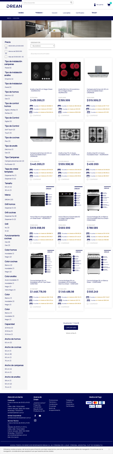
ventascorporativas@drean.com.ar (19, 417)
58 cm (7, 380)
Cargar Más (71, 328)
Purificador (8, 164)
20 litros (8, 327)
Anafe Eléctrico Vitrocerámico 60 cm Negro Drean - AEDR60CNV (68, 91)
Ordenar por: (36, 42)
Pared (7, 67)
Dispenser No (9, 175)
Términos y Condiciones (53, 403)
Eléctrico (8, 95)
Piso (6, 141)
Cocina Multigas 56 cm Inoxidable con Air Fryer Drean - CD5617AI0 (41, 283)
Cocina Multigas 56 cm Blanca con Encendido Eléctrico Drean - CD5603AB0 (98, 219)
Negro (7, 257)
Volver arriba (71, 334)
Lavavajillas (66, 13)
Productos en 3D (39, 411)
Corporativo (70, 404)
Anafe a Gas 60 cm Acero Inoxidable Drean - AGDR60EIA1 (97, 154)
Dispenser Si (9, 178)
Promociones (53, 400)
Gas (6, 98)
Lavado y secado (22, 13)
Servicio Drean (93, 13)
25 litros (7, 331)
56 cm (7, 354)
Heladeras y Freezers (40, 13)
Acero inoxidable (10, 280)
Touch (7, 133)
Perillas (7, 113)
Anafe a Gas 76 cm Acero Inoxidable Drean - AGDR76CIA (68, 154)
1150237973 (19, 410)
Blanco (7, 265)
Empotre (8, 79)
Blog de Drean (38, 409)
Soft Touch (9, 129)
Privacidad (52, 406)
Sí (5, 231)
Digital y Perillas (10, 109)
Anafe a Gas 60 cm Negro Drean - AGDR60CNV (41, 90)
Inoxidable (8, 253)
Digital (7, 121)
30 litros (8, 334)
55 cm (7, 351)
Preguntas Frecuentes (37, 406)
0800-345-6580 (24, 408)
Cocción (55, 13)
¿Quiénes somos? (39, 403)
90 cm (7, 190)
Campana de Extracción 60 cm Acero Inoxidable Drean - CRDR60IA (41, 155)
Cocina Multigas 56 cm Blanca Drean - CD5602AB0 (97, 282)
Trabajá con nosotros (70, 401)
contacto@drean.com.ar (16, 412)
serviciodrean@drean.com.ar (17, 435)
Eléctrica (8, 149)
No (6, 227)
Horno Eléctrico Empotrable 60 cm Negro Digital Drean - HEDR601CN (69, 219)
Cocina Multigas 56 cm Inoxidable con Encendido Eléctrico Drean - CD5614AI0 (68, 283)
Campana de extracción (13, 161)
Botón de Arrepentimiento (54, 409)
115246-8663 (20, 406)
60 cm (7, 187)
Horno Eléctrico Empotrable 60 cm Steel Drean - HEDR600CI (41, 218)
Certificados (79, 13)
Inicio (9, 18)
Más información (13, 437)
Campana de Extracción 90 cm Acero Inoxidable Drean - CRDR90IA (97, 91)
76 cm (7, 360)
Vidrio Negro (9, 289)
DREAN (7, 199)
